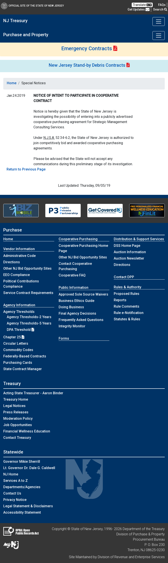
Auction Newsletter (129, 258)
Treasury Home (15, 399)
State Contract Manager (22, 369)
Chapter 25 (13, 337)
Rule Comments (126, 306)
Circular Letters (15, 343)
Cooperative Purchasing (78, 239)
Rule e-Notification (129, 313)
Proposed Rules (126, 294)
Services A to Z (15, 481)
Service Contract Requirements (28, 293)
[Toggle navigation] (158, 21)
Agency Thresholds (19, 312)
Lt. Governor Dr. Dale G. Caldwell (29, 468)
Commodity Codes (18, 350)
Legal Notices (14, 406)
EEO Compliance (16, 275)
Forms (64, 338)
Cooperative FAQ (72, 275)
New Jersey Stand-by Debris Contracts (87, 65)
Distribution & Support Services (139, 239)
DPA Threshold (20, 330)
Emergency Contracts (86, 48)
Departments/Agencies (21, 487)
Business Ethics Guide (76, 301)
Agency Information (19, 305)
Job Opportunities (17, 425)
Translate (142, 5)
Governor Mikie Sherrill (21, 461)
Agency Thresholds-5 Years (29, 323)
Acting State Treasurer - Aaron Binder (33, 393)
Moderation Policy (18, 418)
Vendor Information (19, 249)
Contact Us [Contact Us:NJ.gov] (12, 493)
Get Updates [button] (139, 9)
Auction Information (130, 252)
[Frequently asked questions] (162, 5)
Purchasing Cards (17, 362)
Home (11, 83)
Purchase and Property (25, 34)
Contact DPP (124, 277)
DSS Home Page (127, 246)
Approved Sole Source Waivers (83, 294)
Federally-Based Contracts (24, 356)
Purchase (12, 230)
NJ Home (10, 474)
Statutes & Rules (127, 319)
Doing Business (71, 307)
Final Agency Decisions (77, 313)
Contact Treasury (17, 438)
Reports (120, 300)
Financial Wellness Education (26, 431)
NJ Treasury (15, 20)
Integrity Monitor (72, 326)
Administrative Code (19, 256)
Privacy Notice (14, 500)
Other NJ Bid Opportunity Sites (27, 268)
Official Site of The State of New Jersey (32, 5)
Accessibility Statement (22, 512)
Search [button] (160, 9)
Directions (11, 262)
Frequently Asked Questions (81, 320)
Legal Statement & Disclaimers (28, 506)
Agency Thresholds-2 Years (29, 317)
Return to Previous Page (26, 169)
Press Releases (15, 412)
